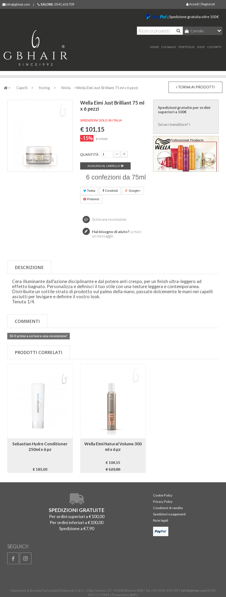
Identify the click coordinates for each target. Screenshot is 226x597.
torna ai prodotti (195, 87)
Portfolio (186, 47)
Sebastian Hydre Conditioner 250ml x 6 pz (40, 446)
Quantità (89, 154)
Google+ (133, 190)
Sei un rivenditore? (174, 124)
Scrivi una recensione (109, 219)
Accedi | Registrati (200, 4)
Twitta (89, 190)
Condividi (110, 190)
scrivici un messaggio (116, 233)
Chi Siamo (168, 47)
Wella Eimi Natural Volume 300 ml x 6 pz (113, 446)
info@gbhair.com (16, 4)
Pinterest (91, 199)
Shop (201, 47)
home (154, 47)
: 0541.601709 (55, 4)
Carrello (197, 30)
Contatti (214, 47)
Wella (66, 87)
